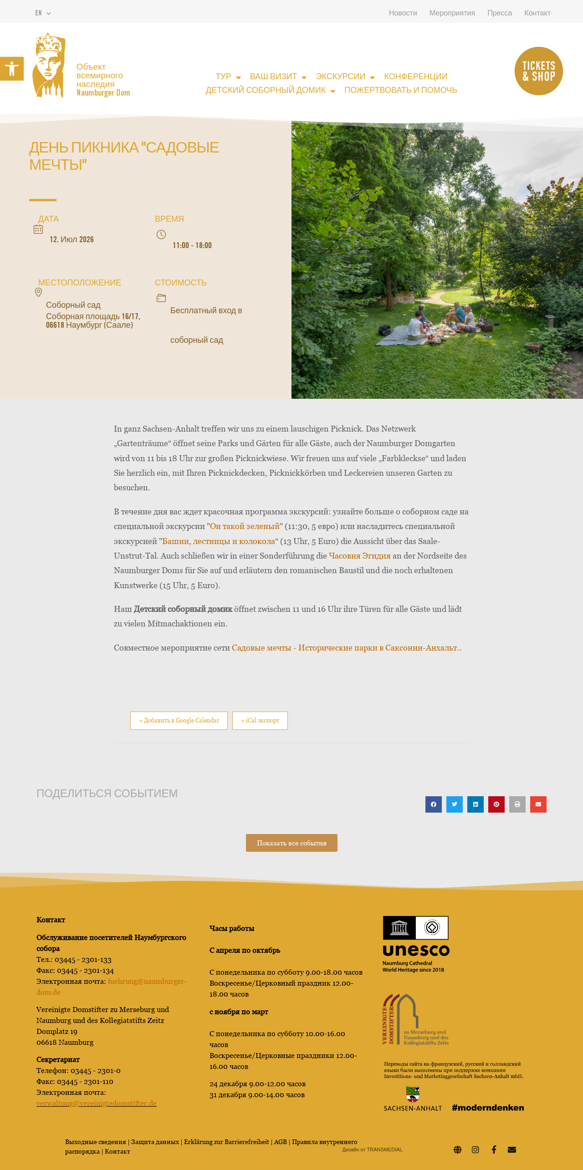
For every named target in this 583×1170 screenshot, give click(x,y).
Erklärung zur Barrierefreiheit (226, 1141)
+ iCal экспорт (282, 720)
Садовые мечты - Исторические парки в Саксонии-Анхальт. (345, 647)
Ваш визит (278, 77)
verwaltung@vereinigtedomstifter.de (96, 1103)
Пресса (499, 13)
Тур (227, 77)
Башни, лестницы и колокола (218, 541)
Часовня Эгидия (360, 555)
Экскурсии (345, 77)
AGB (280, 1141)
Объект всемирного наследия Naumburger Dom (103, 80)
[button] (12, 69)
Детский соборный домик (270, 91)
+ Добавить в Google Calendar (186, 720)
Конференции (415, 77)
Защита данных (155, 1141)
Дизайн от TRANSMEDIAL (373, 1149)
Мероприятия (452, 13)
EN (43, 13)
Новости (403, 13)
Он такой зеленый (245, 526)
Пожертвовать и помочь (400, 91)
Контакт (537, 13)
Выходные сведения (95, 1141)
